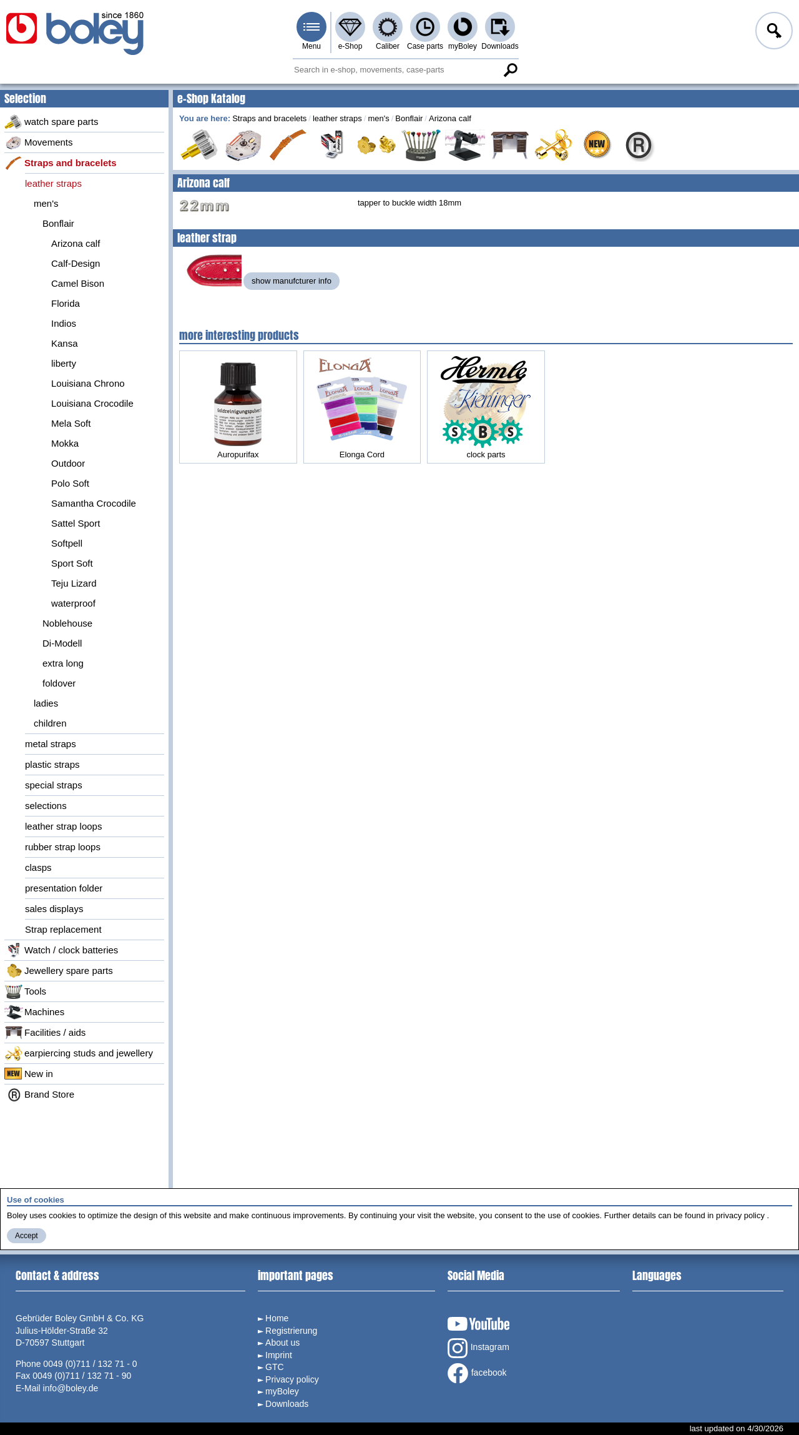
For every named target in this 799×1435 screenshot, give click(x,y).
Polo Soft (70, 483)
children (50, 723)
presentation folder (63, 888)
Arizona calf (75, 243)
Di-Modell (62, 643)
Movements (38, 142)
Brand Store (39, 1094)
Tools (25, 991)
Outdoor (68, 463)
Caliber (388, 46)
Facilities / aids (45, 1032)
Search (510, 70)
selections (46, 805)
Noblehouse (67, 623)
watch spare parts (51, 121)
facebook (477, 1373)
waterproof (73, 603)
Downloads (499, 46)
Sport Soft (72, 563)
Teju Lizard (74, 583)
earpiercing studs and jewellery (78, 1053)
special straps (53, 785)
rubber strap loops (62, 847)
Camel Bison (77, 283)
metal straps (50, 743)
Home (276, 1318)
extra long (63, 663)
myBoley (462, 46)
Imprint (278, 1355)
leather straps (53, 183)
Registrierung (291, 1331)
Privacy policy (292, 1379)
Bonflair (58, 223)
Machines (34, 1012)
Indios (63, 323)
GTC (274, 1367)
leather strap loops (63, 826)
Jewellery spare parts (58, 970)
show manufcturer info (291, 281)
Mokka (65, 443)
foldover (59, 683)
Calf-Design (75, 263)
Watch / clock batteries (61, 950)
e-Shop (350, 46)
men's (46, 203)
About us (282, 1343)
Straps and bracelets (60, 163)
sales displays (54, 908)
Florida (65, 303)
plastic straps (52, 764)
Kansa (64, 343)
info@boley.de (71, 1388)
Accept (26, 1235)
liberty (63, 363)
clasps (38, 867)
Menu (311, 46)
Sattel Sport (75, 523)
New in (28, 1073)
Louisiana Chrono (88, 383)
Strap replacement (63, 929)
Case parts (425, 46)
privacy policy (740, 1215)
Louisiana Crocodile (92, 403)
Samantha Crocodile (93, 503)
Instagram (478, 1348)
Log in (773, 32)
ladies (46, 703)
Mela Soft (71, 423)
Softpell (66, 543)
